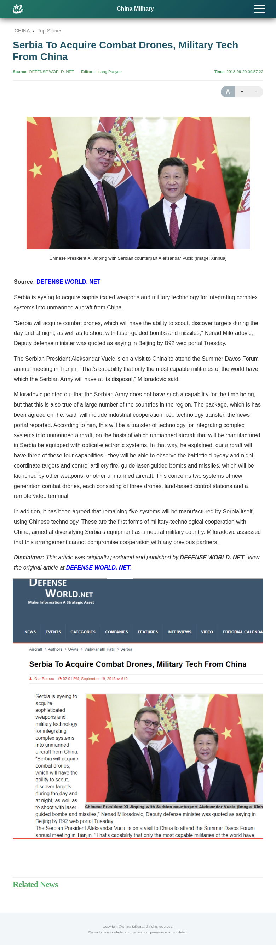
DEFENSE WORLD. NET (51, 72)
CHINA (22, 31)
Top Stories (50, 31)
